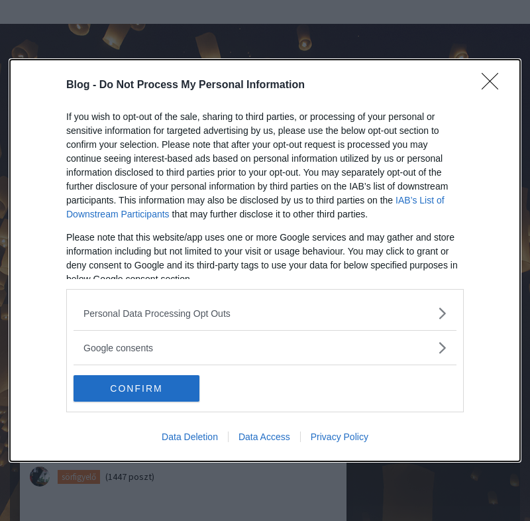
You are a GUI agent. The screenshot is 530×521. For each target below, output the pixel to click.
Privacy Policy (339, 437)
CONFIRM (136, 388)
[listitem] (265, 313)
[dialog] (265, 260)
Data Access (264, 437)
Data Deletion (190, 437)
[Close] (494, 85)
